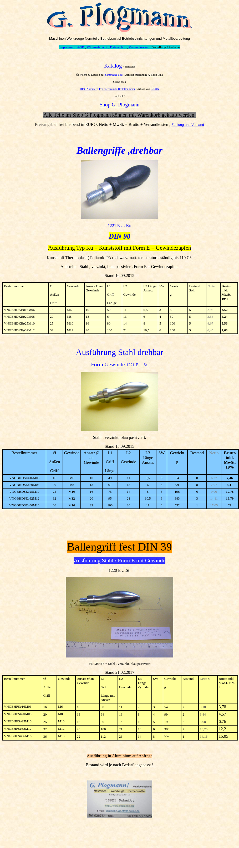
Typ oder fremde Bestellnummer (117, 89)
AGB (81, 47)
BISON (155, 89)
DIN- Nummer (88, 89)
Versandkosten (139, 47)
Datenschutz (118, 47)
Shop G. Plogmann (120, 104)
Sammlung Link (114, 74)
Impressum (66, 47)
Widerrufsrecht (97, 47)
